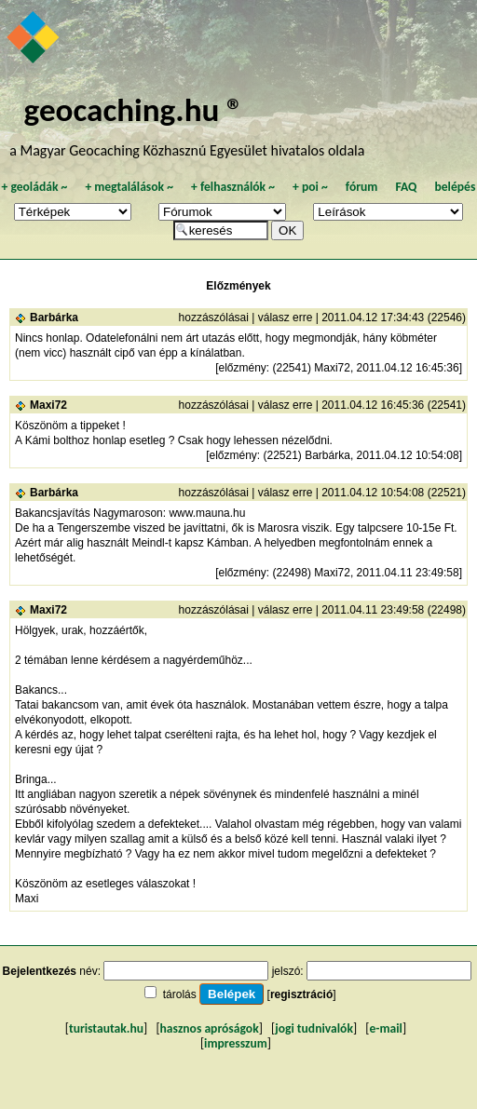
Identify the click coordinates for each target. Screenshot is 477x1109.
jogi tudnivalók (314, 1028)
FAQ (405, 187)
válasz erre (285, 317)
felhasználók (233, 187)
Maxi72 (48, 405)
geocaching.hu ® (134, 109)
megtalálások (129, 187)
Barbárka (54, 317)
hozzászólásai (214, 317)
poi (310, 187)
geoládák (34, 187)
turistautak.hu (106, 1028)
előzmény (242, 367)
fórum (362, 187)
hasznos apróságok (209, 1028)
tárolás (180, 994)
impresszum (235, 1043)
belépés (454, 187)
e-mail (385, 1028)
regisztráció (301, 994)
